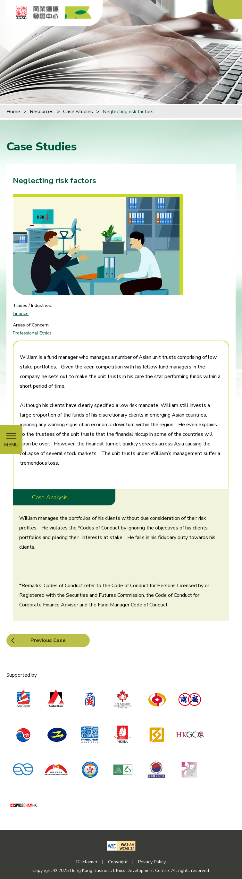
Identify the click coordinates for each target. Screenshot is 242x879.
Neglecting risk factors (128, 111)
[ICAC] (21, 12)
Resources (42, 111)
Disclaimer (86, 862)
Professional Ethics (32, 333)
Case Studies (78, 111)
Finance (21, 313)
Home (13, 111)
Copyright (118, 862)
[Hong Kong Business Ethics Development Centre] (62, 12)
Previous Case (48, 640)
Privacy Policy (152, 862)
